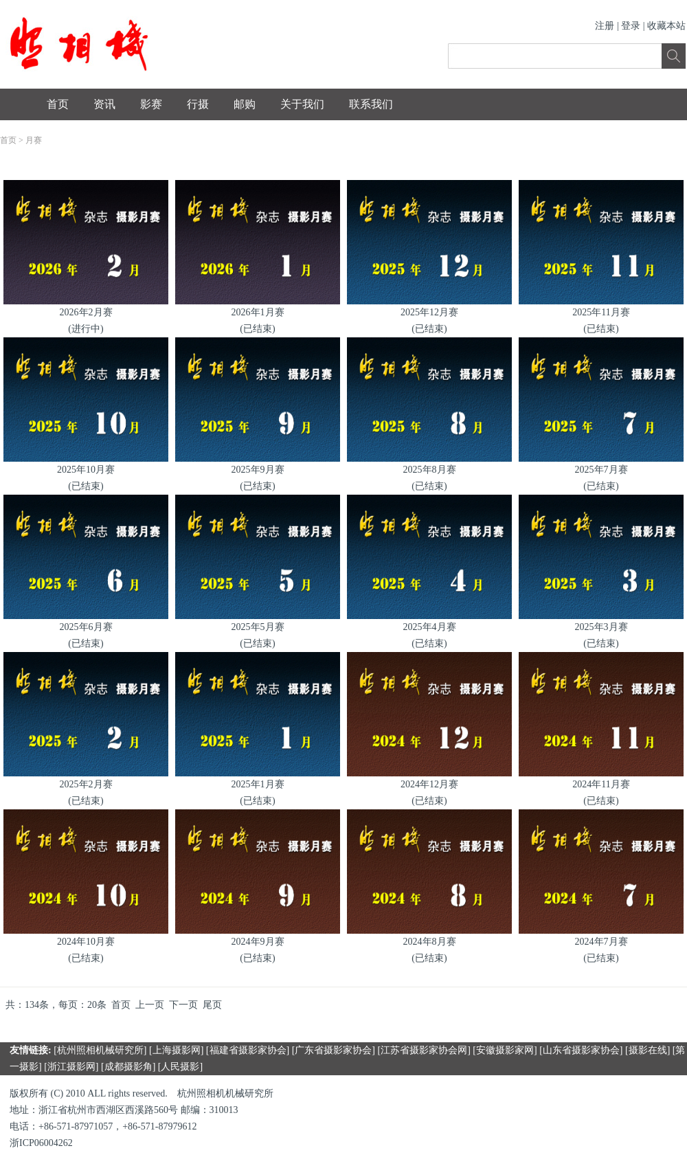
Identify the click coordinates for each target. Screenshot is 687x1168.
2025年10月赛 (86, 469)
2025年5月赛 (258, 627)
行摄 (198, 104)
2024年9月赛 (258, 941)
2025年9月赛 (258, 469)
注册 (604, 26)
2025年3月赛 (601, 627)
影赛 (151, 104)
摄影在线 (648, 1050)
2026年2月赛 (86, 312)
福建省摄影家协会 (248, 1050)
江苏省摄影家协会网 (424, 1050)
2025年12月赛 (429, 312)
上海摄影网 (177, 1050)
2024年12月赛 (429, 784)
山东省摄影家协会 (581, 1050)
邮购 (245, 104)
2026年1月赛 (258, 312)
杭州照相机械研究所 (100, 1050)
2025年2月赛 (86, 784)
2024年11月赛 (600, 784)
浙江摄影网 (71, 1067)
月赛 (33, 140)
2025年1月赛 (258, 784)
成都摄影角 (128, 1067)
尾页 (212, 1005)
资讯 (104, 104)
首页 (58, 104)
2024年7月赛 (601, 941)
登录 (630, 26)
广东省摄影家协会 (333, 1050)
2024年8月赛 (429, 941)
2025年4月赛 (429, 627)
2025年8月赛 (429, 469)
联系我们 (371, 104)
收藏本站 (666, 26)
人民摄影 (180, 1067)
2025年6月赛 (86, 627)
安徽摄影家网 (505, 1050)
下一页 (183, 1005)
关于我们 (302, 104)
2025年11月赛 (600, 312)
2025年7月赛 (601, 469)
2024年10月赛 (86, 941)
